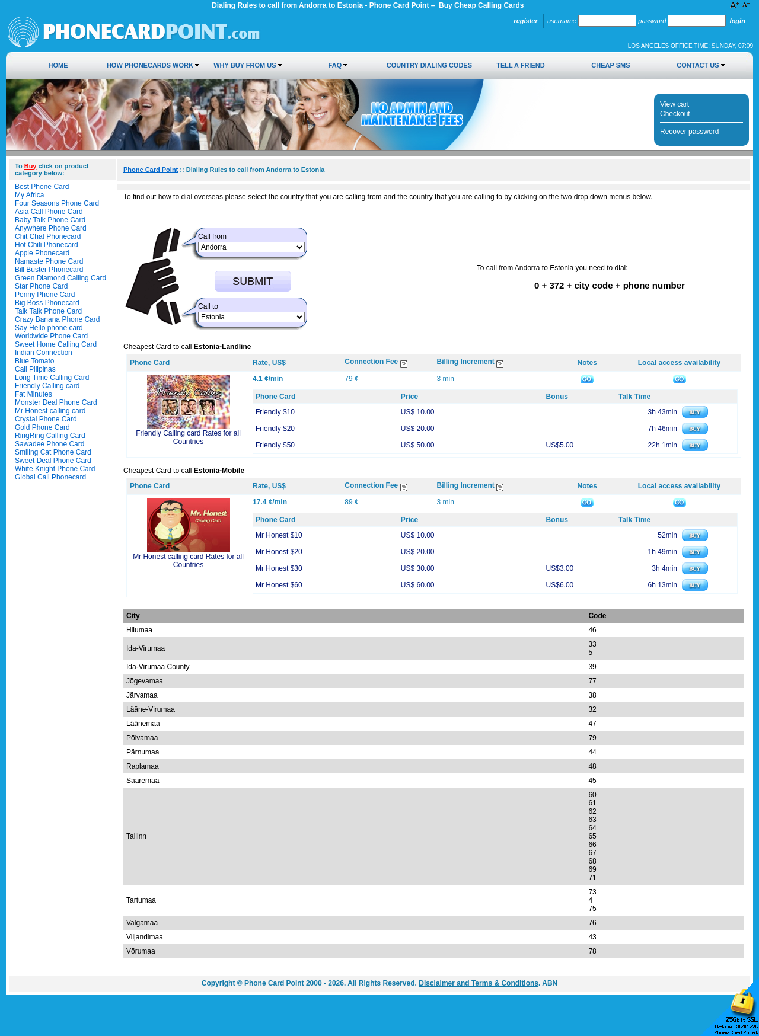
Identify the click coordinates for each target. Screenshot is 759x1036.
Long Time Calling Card (52, 377)
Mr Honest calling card (50, 411)
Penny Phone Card (45, 294)
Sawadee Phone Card (49, 444)
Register (525, 20)
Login (737, 20)
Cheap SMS (610, 65)
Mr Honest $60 (279, 585)
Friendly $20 (275, 428)
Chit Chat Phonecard (48, 236)
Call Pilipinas (35, 369)
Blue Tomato (35, 361)
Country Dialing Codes (429, 65)
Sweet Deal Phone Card (53, 460)
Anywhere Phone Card (51, 228)
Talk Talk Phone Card (48, 311)
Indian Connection (43, 352)
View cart (674, 104)
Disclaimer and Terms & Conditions (478, 983)
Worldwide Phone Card (51, 336)
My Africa (29, 195)
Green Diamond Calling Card (60, 278)
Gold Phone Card (42, 427)
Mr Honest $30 (279, 568)
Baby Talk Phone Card (50, 220)
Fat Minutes (33, 394)
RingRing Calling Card (50, 435)
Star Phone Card (41, 286)
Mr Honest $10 (279, 535)
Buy (30, 166)
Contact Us (698, 65)
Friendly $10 (275, 412)
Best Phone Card (42, 187)
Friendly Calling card (47, 386)
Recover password (689, 131)
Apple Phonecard (42, 253)
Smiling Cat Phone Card (53, 452)
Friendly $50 (275, 445)
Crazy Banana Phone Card (57, 319)
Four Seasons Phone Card (57, 203)
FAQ (335, 65)
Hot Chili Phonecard (46, 245)
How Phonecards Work (150, 65)
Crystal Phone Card (46, 419)
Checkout (675, 114)
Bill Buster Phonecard (49, 270)
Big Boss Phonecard (47, 303)
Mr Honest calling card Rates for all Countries (188, 560)
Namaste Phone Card (49, 261)
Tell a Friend (520, 65)
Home (58, 65)
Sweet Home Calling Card (56, 344)
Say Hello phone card (49, 328)
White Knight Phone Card (55, 469)
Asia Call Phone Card (49, 211)
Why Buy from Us (244, 65)
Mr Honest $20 (279, 552)
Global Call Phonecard (50, 477)
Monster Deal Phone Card (56, 402)
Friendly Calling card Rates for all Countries (188, 437)
